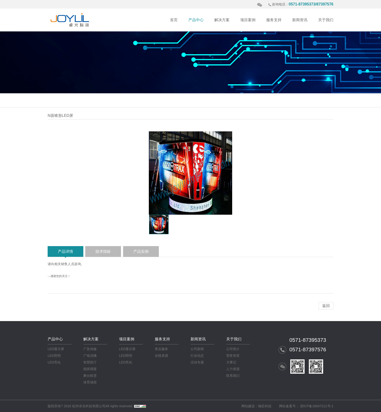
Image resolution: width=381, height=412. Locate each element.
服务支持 (273, 20)
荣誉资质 (233, 355)
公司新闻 (197, 349)
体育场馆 (90, 382)
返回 (326, 306)
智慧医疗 (90, 362)
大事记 (231, 362)
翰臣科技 (264, 406)
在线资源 (161, 355)
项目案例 (248, 20)
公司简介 (233, 349)
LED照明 (54, 355)
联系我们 (233, 375)
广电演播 (90, 355)
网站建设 (248, 406)
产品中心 (196, 20)
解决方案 (222, 20)
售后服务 (161, 349)
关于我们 (325, 20)
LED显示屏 (56, 349)
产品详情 (65, 251)
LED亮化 (54, 362)
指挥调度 (90, 369)
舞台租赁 (90, 375)
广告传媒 (90, 349)
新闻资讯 (299, 20)
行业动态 (197, 355)
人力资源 (233, 369)
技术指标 (103, 251)
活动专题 (197, 362)
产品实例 (141, 251)
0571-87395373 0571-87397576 (307, 344)
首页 (174, 20)
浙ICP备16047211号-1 (316, 406)
